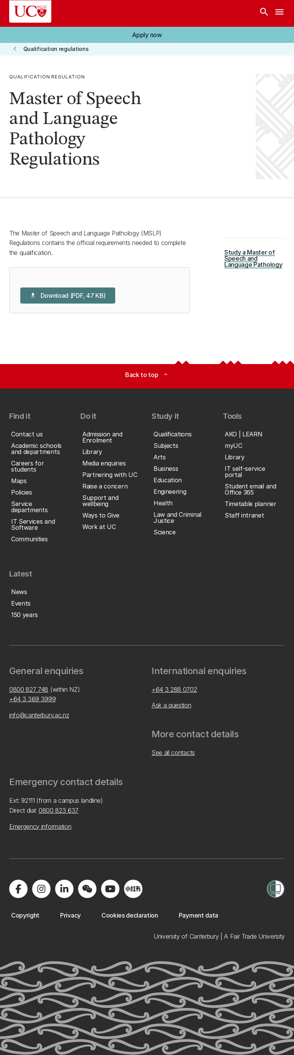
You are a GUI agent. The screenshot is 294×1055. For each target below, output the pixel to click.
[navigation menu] (279, 13)
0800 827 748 (28, 689)
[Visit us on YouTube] (110, 889)
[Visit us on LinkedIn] (64, 889)
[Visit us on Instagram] (41, 889)
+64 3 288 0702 (174, 689)
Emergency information (40, 826)
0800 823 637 (58, 810)
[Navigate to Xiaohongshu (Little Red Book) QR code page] (133, 889)
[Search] (264, 13)
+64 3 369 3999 (32, 699)
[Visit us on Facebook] (18, 889)
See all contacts (173, 752)
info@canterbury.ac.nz (39, 715)
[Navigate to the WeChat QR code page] (87, 889)
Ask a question (171, 705)
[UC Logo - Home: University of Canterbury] (30, 11)
